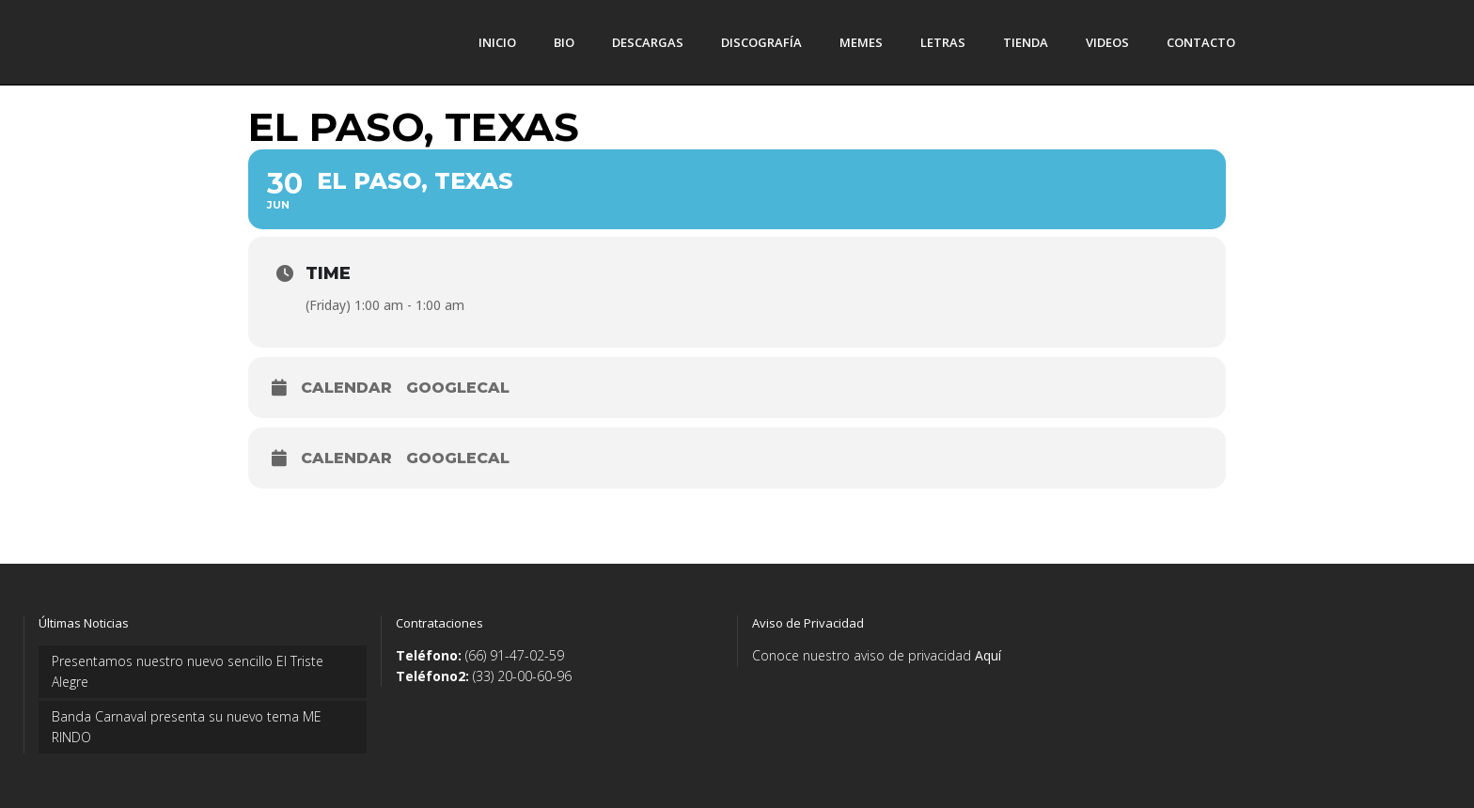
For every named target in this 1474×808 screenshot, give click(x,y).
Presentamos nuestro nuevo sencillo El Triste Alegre (187, 671)
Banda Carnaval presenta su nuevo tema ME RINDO (186, 726)
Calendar (346, 387)
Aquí (988, 655)
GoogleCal (458, 387)
